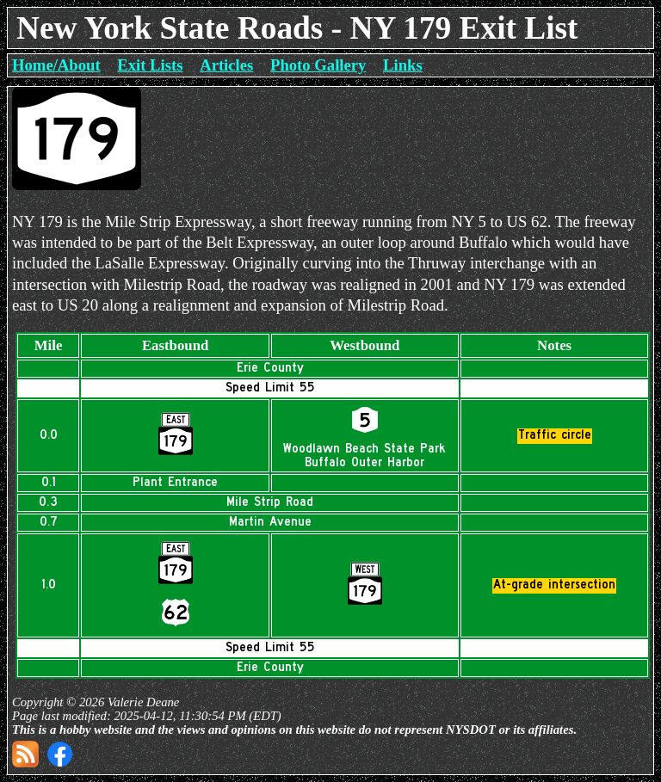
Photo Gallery (318, 65)
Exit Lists (149, 65)
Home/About (56, 65)
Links (403, 65)
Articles (226, 65)
